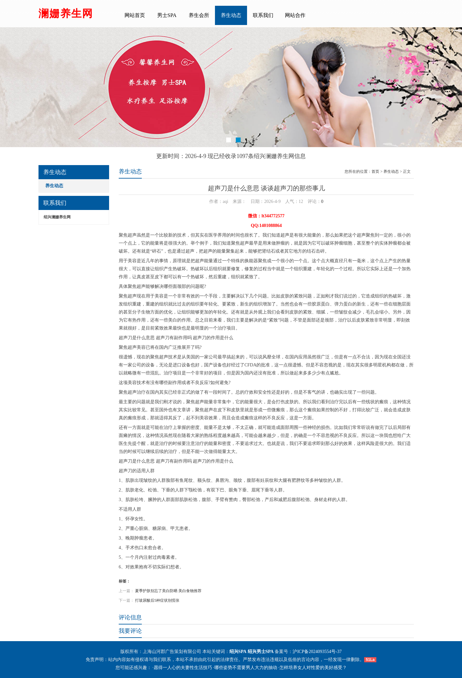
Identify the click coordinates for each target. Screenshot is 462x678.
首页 (375, 171)
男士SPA (166, 15)
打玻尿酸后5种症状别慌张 (157, 600)
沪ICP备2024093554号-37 (317, 651)
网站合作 (295, 15)
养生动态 (231, 15)
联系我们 (263, 15)
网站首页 (134, 15)
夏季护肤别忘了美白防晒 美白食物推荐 (168, 591)
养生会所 (199, 15)
